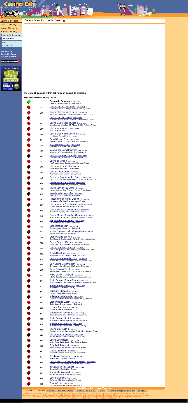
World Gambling (8, 24)
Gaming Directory (128, 391)
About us (78, 388)
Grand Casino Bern (59, 226)
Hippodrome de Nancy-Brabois (64, 199)
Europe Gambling (9, 28)
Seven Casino (56, 383)
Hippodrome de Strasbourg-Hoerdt (66, 204)
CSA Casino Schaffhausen (62, 264)
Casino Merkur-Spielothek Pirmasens (68, 361)
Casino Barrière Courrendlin (63, 155)
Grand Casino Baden (60, 237)
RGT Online (102, 391)
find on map (75, 101)
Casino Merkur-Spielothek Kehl (65, 209)
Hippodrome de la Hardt (61, 334)
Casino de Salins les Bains (62, 247)
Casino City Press (114, 391)
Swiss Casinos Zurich (60, 269)
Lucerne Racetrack (59, 307)
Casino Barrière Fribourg (61, 242)
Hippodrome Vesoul (59, 128)
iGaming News (142, 391)
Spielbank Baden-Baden (61, 296)
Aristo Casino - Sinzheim (61, 274)
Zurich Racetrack (58, 253)
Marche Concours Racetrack (63, 150)
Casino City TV (81, 391)
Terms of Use (62, 398)
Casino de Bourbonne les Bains (65, 177)
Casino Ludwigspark (59, 340)
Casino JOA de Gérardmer (62, 106)
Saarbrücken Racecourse (62, 312)
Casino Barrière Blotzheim (62, 133)
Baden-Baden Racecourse (62, 285)
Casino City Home (9, 21)
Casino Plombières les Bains (63, 112)
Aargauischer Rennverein (62, 220)
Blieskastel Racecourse (61, 356)
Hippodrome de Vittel (60, 166)
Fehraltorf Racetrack (59, 345)
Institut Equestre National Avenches (67, 231)
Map (4, 42)
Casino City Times (67, 391)
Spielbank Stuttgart (59, 291)
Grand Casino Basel (59, 139)
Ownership (7, 45)
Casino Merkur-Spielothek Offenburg (67, 215)
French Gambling (9, 32)
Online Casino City (53, 391)
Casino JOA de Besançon (62, 188)
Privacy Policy (73, 398)
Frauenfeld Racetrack (60, 372)
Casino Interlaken (58, 350)
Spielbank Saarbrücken (61, 323)
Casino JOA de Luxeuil (61, 117)
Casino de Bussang (10, 35)
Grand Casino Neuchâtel (61, 193)
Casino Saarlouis (58, 378)
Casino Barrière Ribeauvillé (63, 123)
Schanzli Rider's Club (60, 144)
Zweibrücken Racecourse (62, 367)
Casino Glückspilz (58, 329)
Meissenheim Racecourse (62, 182)
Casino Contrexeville (60, 171)
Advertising (107, 388)
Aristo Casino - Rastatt (60, 318)
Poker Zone (92, 391)
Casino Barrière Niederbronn (63, 258)
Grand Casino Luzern (60, 302)
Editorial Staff (88, 388)
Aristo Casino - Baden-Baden (64, 280)
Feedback (98, 388)
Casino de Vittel (57, 161)
